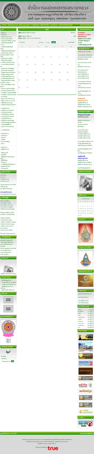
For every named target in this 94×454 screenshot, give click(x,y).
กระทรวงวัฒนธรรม (5, 252)
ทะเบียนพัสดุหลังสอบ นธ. (8, 76)
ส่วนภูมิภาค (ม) (4, 179)
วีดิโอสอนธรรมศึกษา (7, 60)
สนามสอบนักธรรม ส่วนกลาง (8, 194)
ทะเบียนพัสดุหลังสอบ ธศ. (8, 78)
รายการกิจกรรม (36, 38)
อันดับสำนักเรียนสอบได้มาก (8, 104)
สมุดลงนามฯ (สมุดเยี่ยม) (7, 68)
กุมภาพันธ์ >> (72, 42)
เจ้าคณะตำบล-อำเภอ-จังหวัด (8, 184)
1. (67, 49)
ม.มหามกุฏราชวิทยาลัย (6, 242)
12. (43, 64)
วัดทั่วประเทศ (4, 186)
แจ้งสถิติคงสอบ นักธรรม (84, 95)
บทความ (3, 137)
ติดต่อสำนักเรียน (5, 166)
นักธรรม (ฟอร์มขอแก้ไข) (8, 90)
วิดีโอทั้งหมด (5, 280)
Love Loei (81, 323)
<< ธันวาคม (21, 42)
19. (43, 72)
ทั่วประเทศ (3, 175)
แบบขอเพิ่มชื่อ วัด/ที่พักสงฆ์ (85, 55)
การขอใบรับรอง (5, 130)
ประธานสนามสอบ (83, 124)
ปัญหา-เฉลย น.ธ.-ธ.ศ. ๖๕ (8, 100)
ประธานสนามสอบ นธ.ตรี (84, 57)
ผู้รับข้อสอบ (81, 126)
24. (27, 80)
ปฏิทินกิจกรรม (5, 149)
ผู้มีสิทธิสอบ (4, 160)
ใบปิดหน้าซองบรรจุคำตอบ (8, 72)
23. (19, 80)
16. (19, 72)
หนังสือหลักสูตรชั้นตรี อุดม (8, 51)
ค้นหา (2, 143)
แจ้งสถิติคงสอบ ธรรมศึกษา (85, 153)
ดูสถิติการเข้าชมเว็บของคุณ (8, 273)
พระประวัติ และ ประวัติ (8, 282)
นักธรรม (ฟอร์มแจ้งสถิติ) (8, 88)
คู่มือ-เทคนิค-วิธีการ (7, 290)
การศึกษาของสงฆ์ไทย (8, 284)
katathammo (81, 317)
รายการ (29, 38)
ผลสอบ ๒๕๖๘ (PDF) (7, 38)
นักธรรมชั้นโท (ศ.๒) (83, 76)
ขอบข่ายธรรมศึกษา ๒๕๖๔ (8, 40)
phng (79, 309)
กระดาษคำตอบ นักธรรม (84, 81)
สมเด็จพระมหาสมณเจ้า (7, 110)
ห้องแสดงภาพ (5, 133)
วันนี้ (74, 36)
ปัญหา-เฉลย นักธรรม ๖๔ (8, 98)
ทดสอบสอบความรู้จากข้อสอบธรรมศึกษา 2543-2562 (7, 54)
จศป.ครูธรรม (4, 168)
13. (51, 64)
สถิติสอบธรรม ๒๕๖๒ (7, 102)
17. (27, 72)
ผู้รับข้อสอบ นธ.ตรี (83, 59)
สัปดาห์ (24, 32)
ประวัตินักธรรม (5, 108)
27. (51, 80)
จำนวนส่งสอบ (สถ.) (83, 70)
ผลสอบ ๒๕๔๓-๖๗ (6, 36)
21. (59, 72)
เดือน (28, 32)
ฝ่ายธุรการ (4, 162)
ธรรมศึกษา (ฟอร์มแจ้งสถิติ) (8, 92)
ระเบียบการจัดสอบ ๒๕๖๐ (8, 62)
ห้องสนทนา (4, 135)
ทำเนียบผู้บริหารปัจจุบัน (7, 114)
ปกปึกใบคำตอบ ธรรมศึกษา (85, 145)
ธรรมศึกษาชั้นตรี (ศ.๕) (84, 134)
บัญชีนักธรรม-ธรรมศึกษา (84, 38)
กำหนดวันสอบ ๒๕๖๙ (6, 220)
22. (67, 72)
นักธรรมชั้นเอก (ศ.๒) (83, 78)
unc (79, 327)
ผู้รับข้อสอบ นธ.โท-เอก (84, 66)
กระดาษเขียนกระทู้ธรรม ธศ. (85, 141)
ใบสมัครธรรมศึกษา (83, 132)
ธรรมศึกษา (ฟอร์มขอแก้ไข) (8, 94)
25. (35, 80)
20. (51, 72)
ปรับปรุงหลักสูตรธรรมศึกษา (8, 122)
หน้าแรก (3, 32)
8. (67, 57)
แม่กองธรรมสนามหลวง (7, 116)
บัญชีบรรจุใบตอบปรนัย (7, 74)
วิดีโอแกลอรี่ (4, 152)
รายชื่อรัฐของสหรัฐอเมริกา (8, 164)
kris (79, 315)
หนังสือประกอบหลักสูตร (7, 120)
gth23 (87, 302)
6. (51, 57)
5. (43, 57)
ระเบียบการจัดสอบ (5, 218)
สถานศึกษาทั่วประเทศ (6, 188)
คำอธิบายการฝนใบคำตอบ (7, 214)
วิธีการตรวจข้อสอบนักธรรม (7, 233)
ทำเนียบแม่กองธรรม (6, 112)
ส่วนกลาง (3, 177)
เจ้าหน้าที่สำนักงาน (6, 118)
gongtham (80, 311)
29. (67, 80)
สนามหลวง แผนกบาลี (6, 240)
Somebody (81, 325)
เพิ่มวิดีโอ (3, 154)
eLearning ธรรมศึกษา (7, 58)
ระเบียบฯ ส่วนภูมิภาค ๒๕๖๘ (8, 222)
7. (59, 57)
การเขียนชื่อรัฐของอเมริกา (85, 45)
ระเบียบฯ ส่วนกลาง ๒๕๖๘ (7, 224)
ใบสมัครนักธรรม (82, 72)
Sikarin (80, 319)
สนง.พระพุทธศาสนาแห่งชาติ (8, 248)
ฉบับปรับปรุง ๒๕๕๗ (83, 117)
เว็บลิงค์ (3, 139)
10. (27, 64)
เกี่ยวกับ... (73, 32)
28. (59, 80)
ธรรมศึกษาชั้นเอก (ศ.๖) (84, 138)
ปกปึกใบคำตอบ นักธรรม (84, 87)
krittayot (80, 321)
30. (19, 87)
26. (43, 80)
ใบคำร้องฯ (4, 34)
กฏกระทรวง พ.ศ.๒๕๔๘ (7, 126)
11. (35, 64)
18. (35, 72)
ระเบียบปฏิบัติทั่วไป (6, 124)
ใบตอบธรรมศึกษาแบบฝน (7, 212)
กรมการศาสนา (4, 254)
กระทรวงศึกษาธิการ (5, 250)
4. (35, 57)
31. (27, 87)
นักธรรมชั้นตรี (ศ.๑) (83, 74)
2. (19, 57)
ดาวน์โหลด (4, 96)
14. (59, 64)
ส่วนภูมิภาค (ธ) (4, 181)
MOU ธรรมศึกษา (5, 201)
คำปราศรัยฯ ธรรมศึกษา (7, 70)
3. (27, 57)
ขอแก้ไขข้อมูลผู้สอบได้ (84, 168)
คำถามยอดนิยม (5, 141)
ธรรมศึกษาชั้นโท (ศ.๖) (84, 136)
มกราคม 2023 (85, 198)
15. (67, 64)
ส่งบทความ (4, 147)
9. (19, 64)
